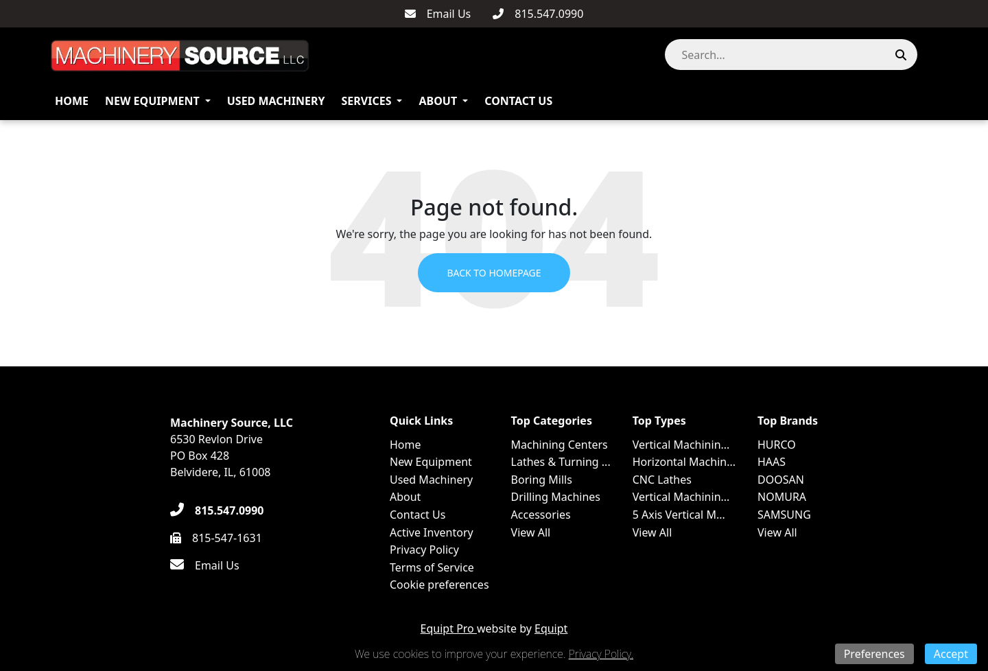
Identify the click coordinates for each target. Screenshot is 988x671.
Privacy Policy (424, 549)
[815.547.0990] (538, 13)
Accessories (541, 514)
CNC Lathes (662, 479)
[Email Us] (438, 13)
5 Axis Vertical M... (679, 514)
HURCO (776, 444)
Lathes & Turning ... (561, 461)
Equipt (550, 628)
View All (531, 532)
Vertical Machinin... (681, 444)
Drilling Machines (555, 496)
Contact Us (518, 100)
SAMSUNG (784, 514)
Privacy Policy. (601, 653)
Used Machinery (276, 100)
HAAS (771, 461)
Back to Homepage (494, 272)
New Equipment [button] (152, 100)
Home (72, 100)
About (438, 100)
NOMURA (781, 496)
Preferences (874, 653)
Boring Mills (541, 479)
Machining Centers (559, 444)
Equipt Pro (449, 628)
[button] (932, 54)
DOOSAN (780, 479)
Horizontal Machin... (684, 461)
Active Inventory (431, 532)
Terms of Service (432, 567)
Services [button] (367, 100)
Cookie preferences (439, 584)
